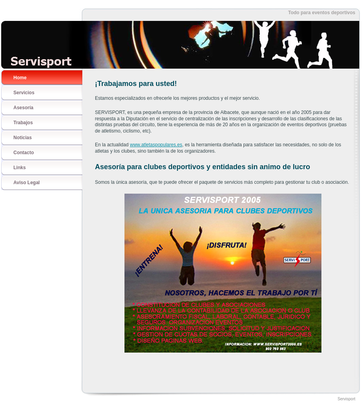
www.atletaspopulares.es (156, 144)
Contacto (23, 152)
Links (19, 167)
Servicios (23, 92)
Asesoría (23, 107)
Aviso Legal (26, 182)
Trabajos (23, 122)
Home (19, 77)
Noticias (22, 137)
